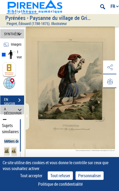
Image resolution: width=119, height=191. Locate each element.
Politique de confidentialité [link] (60, 184)
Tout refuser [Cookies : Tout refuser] (60, 176)
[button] (9, 82)
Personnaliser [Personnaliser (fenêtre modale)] (89, 176)
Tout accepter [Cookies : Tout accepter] (31, 176)
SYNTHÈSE (13, 33)
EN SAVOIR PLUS (14, 101)
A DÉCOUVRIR (13, 109)
